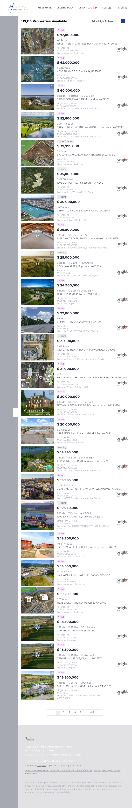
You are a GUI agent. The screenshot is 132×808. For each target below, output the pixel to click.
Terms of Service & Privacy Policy (41, 770)
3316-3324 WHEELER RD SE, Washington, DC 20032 (86, 547)
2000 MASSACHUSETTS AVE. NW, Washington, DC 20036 (89, 488)
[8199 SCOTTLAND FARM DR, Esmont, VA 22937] (37, 685)
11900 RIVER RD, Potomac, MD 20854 (78, 294)
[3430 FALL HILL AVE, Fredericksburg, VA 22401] (37, 208)
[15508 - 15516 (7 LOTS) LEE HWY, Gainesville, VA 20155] (37, 41)
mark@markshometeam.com (64, 754)
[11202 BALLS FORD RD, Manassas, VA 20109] (37, 600)
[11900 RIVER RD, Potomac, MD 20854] (37, 292)
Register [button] (107, 8)
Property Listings (102, 770)
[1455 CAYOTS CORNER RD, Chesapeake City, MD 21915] (37, 236)
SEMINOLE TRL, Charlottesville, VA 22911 (79, 322)
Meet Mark (45, 8)
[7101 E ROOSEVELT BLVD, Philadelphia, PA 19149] (37, 431)
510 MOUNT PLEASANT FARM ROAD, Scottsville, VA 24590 (90, 127)
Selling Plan (65, 8)
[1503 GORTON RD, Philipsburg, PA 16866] (37, 180)
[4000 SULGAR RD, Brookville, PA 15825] (37, 69)
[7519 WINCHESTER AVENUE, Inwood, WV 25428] (37, 573)
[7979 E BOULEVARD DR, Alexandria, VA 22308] (37, 97)
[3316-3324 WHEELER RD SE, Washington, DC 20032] (37, 545)
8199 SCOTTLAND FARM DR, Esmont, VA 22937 (84, 686)
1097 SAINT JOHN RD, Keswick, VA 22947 (80, 516)
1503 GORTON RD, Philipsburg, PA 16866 (80, 182)
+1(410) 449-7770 (34, 754)
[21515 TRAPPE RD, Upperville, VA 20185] (37, 264)
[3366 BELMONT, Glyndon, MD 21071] (37, 628)
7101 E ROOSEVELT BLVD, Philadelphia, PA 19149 (84, 433)
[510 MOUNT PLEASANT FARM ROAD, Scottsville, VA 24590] (37, 125)
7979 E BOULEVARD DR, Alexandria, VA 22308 (83, 99)
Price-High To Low (102, 21)
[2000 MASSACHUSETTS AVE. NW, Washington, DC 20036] (37, 487)
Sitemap (116, 770)
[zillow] (32, 797)
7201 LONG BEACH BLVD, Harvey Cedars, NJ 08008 (86, 349)
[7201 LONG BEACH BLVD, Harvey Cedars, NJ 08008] (37, 347)
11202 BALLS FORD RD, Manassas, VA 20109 (81, 602)
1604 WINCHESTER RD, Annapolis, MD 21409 (82, 461)
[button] (18, 7)
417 (92, 712)
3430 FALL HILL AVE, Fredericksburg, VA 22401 (83, 210)
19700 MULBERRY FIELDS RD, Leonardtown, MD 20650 (88, 405)
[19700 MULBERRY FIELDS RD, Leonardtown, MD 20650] (37, 403)
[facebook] (26, 797)
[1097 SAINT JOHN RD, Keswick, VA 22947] (37, 515)
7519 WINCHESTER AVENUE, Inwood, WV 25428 (84, 575)
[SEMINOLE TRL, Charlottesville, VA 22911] (37, 320)
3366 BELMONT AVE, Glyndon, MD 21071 (80, 658)
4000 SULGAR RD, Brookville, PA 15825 (79, 71)
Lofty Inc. (41, 765)
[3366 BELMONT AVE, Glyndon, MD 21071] (37, 656)
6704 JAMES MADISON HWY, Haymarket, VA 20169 (86, 154)
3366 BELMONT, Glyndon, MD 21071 (77, 630)
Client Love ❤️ (88, 8)
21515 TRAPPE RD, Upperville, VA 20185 (79, 266)
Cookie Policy (65, 770)
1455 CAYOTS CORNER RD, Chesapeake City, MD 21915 (87, 238)
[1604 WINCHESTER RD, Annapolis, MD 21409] (37, 459)
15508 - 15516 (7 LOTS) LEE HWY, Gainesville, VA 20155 (87, 43)
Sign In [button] (122, 8)
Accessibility (31, 773)
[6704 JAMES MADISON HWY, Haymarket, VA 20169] (37, 153)
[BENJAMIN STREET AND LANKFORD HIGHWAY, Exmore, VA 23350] (37, 375)
